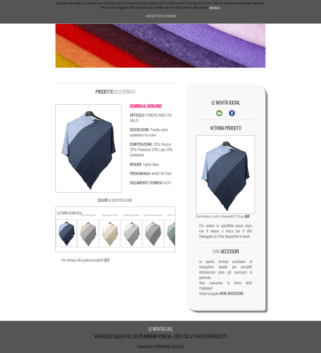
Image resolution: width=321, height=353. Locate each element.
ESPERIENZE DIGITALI (169, 346)
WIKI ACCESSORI (231, 293)
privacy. (214, 7)
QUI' (107, 260)
